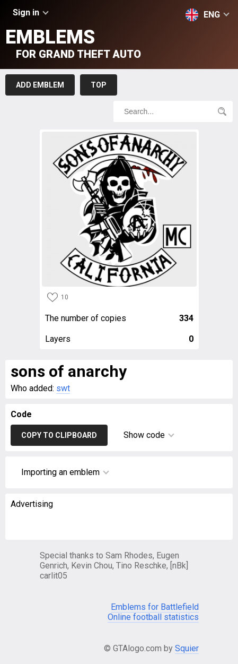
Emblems (73, 43)
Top (99, 85)
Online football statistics (153, 617)
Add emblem (40, 85)
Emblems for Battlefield (155, 607)
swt (63, 388)
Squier (187, 648)
